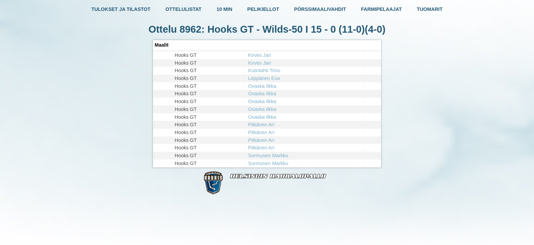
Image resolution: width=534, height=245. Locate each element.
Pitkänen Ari (261, 124)
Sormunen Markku (268, 155)
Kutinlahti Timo (264, 70)
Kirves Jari (259, 55)
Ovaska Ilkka (262, 86)
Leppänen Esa (264, 78)
